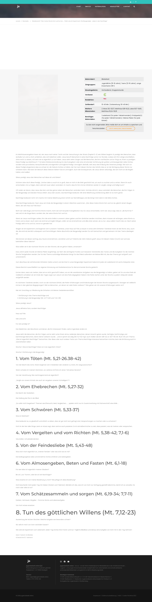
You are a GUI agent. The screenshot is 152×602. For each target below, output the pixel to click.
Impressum (97, 596)
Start (76, 7)
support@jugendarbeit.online (38, 577)
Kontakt (124, 7)
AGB (119, 596)
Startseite (25, 21)
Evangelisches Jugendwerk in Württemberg (74, 581)
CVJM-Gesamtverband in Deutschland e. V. (97, 577)
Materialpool (98, 7)
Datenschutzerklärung (109, 596)
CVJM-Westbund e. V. (67, 579)
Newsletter (112, 7)
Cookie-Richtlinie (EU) (129, 596)
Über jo (85, 7)
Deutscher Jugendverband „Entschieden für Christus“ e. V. (93, 579)
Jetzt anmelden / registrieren (120, 128)
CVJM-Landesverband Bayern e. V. (71, 577)
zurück (18, 21)
